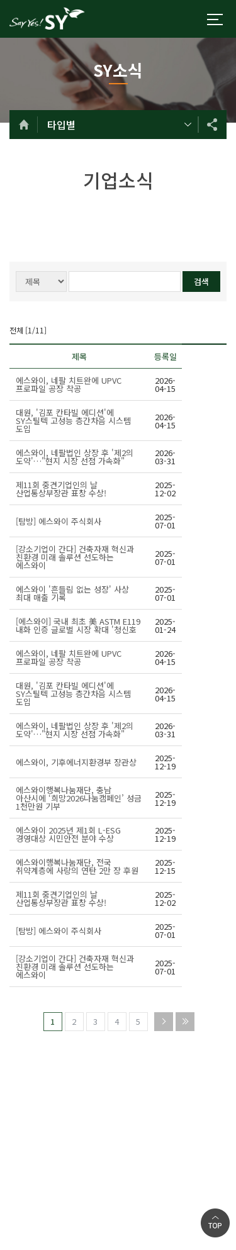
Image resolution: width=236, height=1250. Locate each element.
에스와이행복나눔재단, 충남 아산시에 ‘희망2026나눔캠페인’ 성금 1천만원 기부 (79, 798)
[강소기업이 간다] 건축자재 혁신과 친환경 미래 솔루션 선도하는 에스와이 (75, 557)
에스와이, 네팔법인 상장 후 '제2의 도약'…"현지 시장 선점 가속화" (74, 457)
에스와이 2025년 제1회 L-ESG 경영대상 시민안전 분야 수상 (68, 834)
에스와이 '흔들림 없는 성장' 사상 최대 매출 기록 (72, 593)
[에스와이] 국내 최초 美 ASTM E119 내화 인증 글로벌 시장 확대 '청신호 (78, 625)
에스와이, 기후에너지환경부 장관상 (76, 762)
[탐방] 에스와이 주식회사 (58, 521)
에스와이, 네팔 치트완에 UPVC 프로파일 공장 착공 (68, 384)
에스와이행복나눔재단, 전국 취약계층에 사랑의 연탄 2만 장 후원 (77, 866)
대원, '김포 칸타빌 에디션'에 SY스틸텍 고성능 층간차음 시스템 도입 (73, 420)
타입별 (61, 124)
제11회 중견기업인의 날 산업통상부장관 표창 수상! (61, 489)
